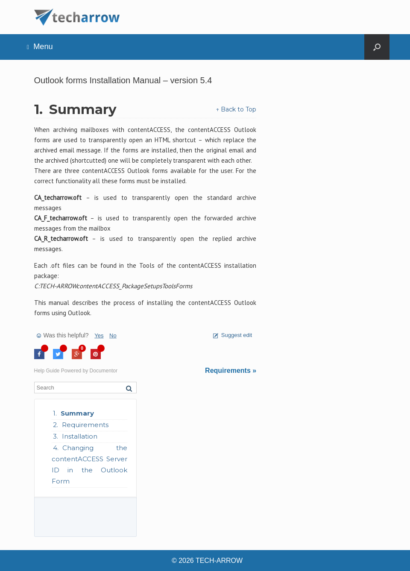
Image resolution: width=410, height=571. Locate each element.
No (113, 335)
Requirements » (230, 370)
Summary (77, 413)
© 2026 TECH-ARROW (207, 560)
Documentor (103, 371)
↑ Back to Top (236, 109)
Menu (40, 46)
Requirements (85, 425)
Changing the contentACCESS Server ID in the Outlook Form (89, 464)
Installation (79, 436)
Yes (98, 335)
